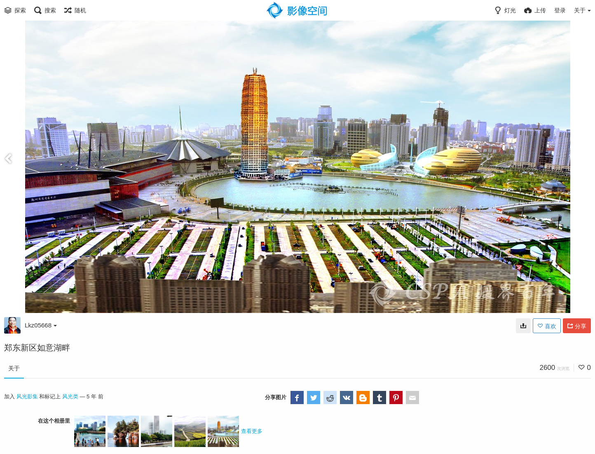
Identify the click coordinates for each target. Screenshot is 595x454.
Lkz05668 (41, 325)
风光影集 (27, 396)
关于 (14, 368)
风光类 (70, 396)
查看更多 (251, 431)
